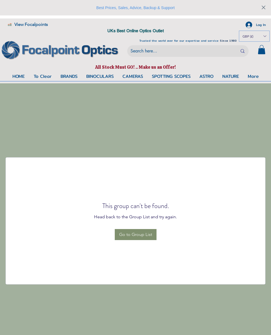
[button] (261, 49)
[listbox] (254, 36)
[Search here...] (180, 51)
